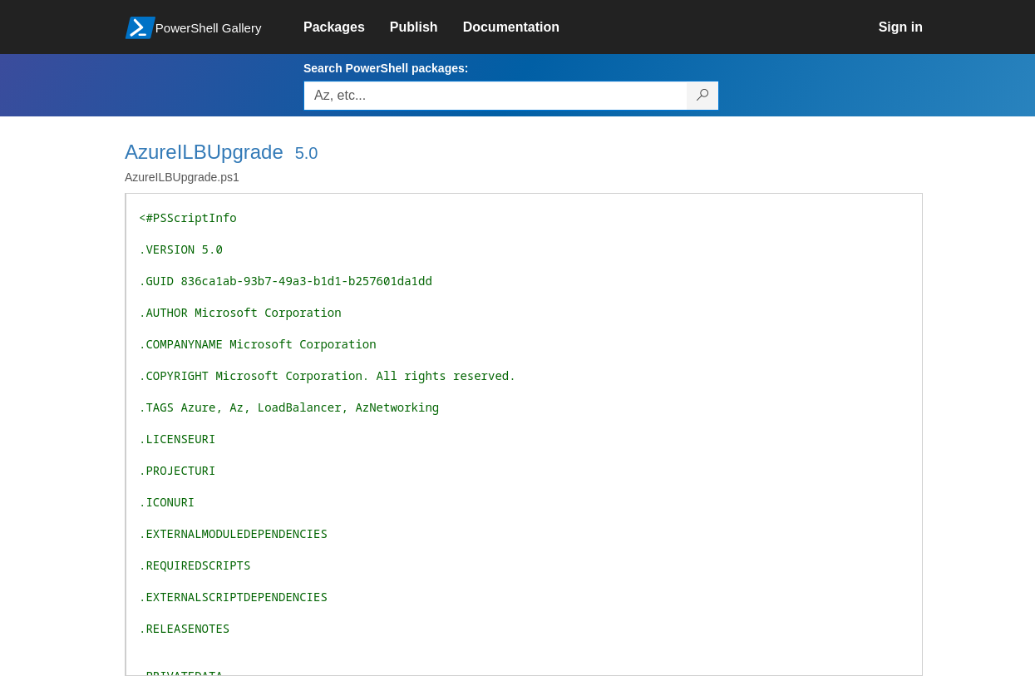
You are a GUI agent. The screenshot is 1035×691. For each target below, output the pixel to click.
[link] (346, 27)
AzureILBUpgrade (204, 152)
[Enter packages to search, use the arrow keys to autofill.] (495, 96)
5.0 (306, 153)
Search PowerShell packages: (385, 68)
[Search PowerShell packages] (703, 96)
